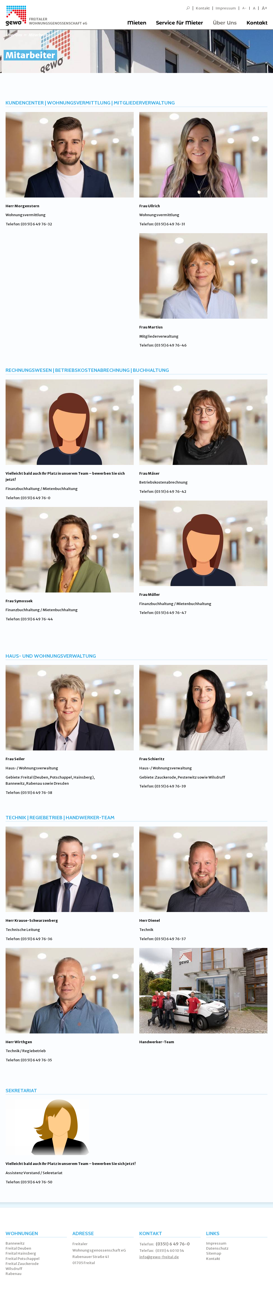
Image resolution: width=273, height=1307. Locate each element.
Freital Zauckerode (22, 1263)
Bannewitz (15, 1243)
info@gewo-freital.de (159, 1257)
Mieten (136, 23)
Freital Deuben (18, 1248)
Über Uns (225, 23)
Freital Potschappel (23, 1258)
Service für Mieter (179, 23)
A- (244, 8)
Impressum (226, 8)
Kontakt (203, 8)
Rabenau (13, 1273)
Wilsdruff (14, 1268)
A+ (264, 8)
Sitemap (213, 1253)
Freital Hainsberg (21, 1253)
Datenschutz (217, 1248)
